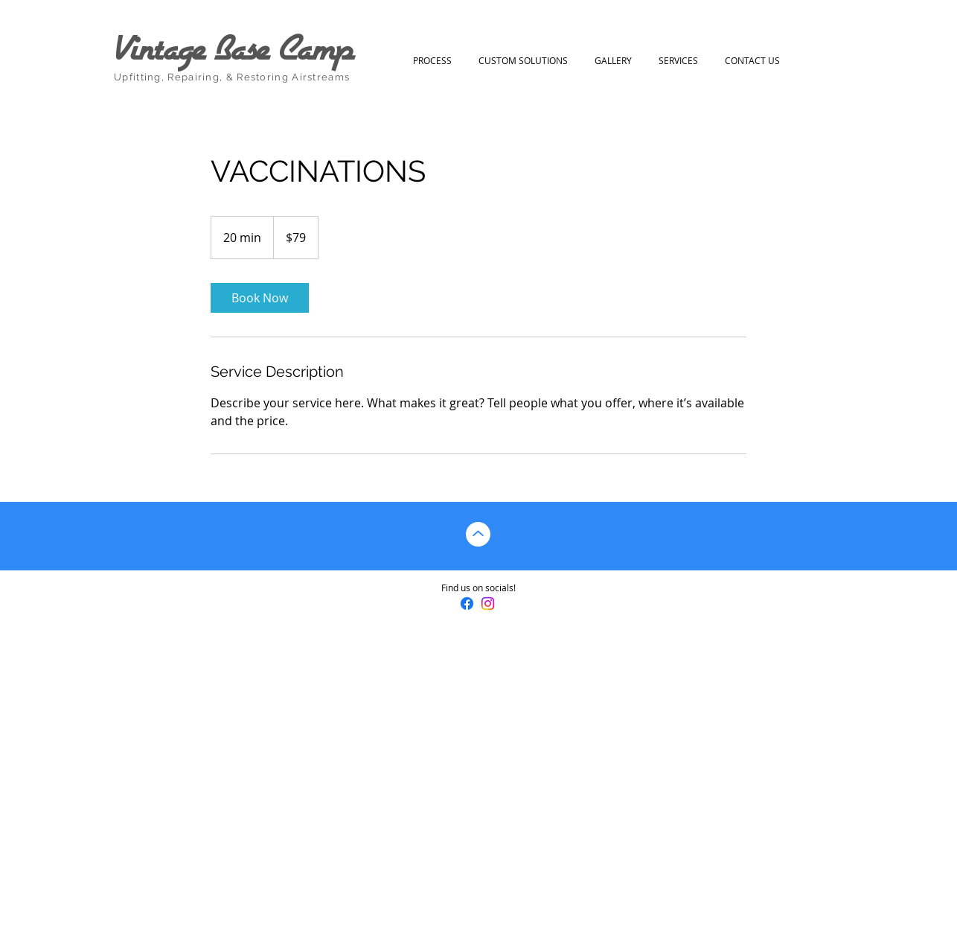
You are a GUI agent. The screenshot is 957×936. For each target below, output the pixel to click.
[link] (260, 298)
